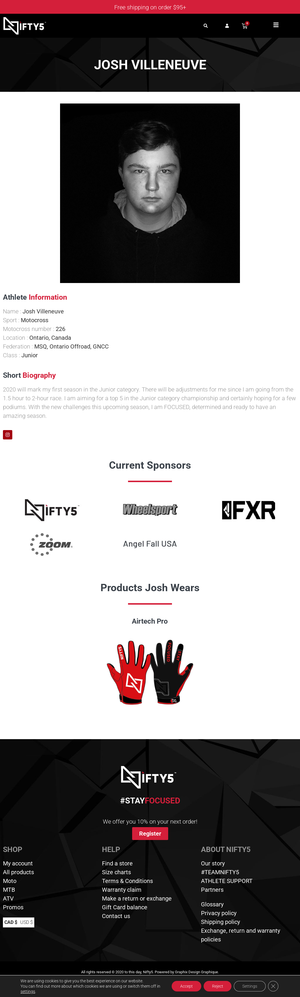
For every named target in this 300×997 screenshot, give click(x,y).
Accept (184, 986)
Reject (216, 986)
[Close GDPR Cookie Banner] (273, 986)
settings (32, 991)
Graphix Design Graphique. (197, 972)
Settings (249, 986)
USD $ (26, 922)
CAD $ (10, 922)
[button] (206, 26)
